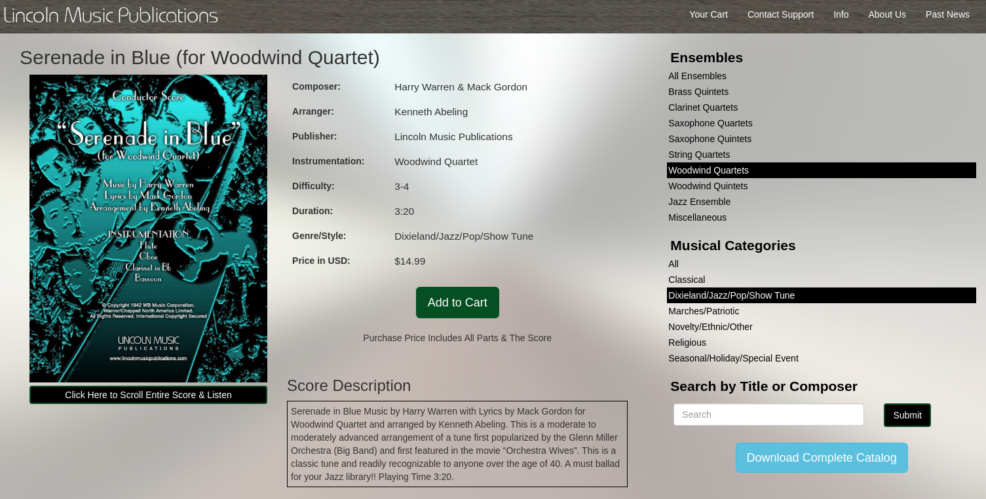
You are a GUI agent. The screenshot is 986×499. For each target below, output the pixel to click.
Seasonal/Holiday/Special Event (733, 358)
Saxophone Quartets (710, 123)
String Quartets (699, 154)
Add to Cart (457, 302)
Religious (687, 342)
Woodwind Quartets (708, 170)
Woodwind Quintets (708, 186)
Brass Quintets (698, 91)
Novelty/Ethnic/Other (710, 327)
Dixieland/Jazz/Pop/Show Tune (731, 295)
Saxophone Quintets (709, 139)
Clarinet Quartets (703, 107)
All (673, 264)
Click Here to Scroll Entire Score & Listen (148, 395)
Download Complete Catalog (822, 457)
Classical (686, 279)
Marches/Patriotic (703, 311)
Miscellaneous (697, 217)
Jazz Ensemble (699, 201)
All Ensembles (697, 76)
